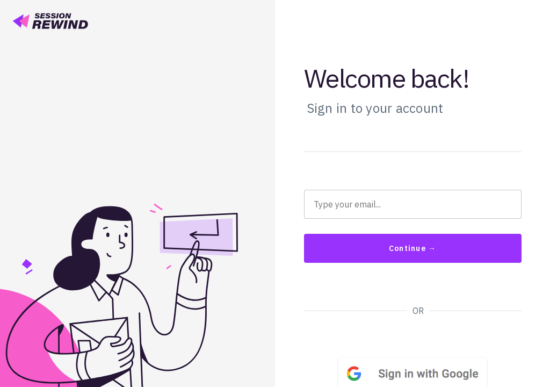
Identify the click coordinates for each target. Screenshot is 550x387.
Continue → (413, 248)
